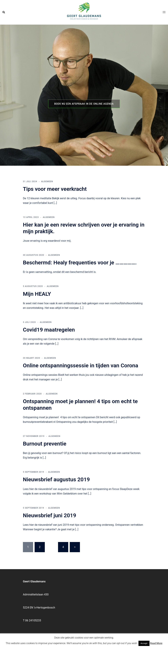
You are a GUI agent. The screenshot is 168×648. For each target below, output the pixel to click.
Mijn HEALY (37, 294)
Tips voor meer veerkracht (55, 189)
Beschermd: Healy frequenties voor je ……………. (80, 262)
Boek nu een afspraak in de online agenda (84, 103)
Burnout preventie (44, 443)
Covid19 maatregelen (49, 329)
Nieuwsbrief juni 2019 (49, 515)
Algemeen (47, 181)
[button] (4, 12)
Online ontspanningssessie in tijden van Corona (80, 365)
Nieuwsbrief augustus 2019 (56, 479)
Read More (156, 643)
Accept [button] (144, 643)
